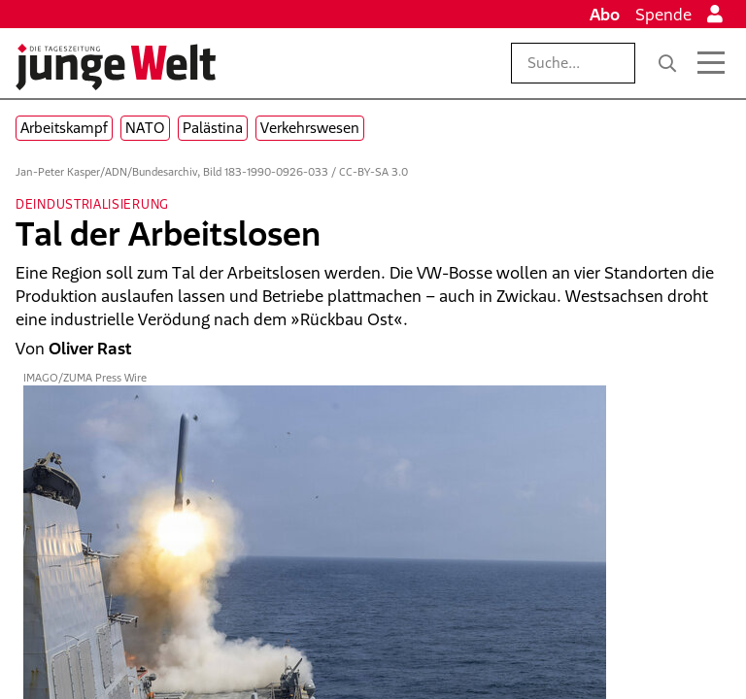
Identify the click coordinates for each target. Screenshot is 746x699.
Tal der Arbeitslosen (168, 233)
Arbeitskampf (64, 127)
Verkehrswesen (309, 127)
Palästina (213, 127)
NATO (145, 127)
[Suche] (667, 63)
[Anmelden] (715, 14)
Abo (605, 14)
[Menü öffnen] (711, 63)
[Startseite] (116, 67)
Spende (663, 14)
